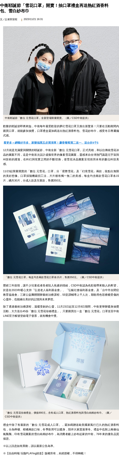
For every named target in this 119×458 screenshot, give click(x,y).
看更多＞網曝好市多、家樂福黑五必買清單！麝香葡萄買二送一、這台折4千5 (51, 142)
